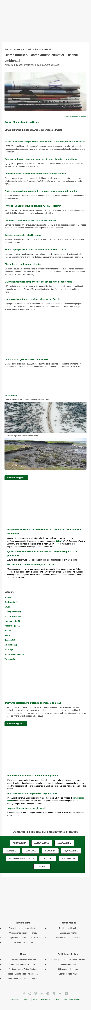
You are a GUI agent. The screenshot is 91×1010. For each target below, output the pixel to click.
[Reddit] (47, 993)
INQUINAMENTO (71, 851)
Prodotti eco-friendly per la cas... (22, 964)
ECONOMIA (31, 851)
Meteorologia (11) (12, 626)
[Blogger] (66, 993)
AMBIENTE (11, 851)
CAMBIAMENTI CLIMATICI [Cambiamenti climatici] (49, 999)
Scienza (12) (10, 640)
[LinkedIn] (42, 993)
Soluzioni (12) (11, 645)
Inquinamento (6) (12, 621)
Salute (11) (9, 635)
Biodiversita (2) (11, 602)
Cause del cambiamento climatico (23, 928)
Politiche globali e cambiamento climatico (68, 960)
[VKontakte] (60, 993)
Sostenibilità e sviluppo (23, 942)
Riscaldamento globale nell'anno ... (23, 974)
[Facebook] (24, 993)
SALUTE (48, 859)
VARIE (42, 866)
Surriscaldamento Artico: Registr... (23, 969)
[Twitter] (35, 993)
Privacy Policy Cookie (72, 999)
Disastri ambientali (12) (15, 616)
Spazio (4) (9, 650)
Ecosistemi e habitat (67, 933)
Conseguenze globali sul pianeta (23, 933)
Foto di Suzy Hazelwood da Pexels (75, 116)
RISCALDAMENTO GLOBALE (21, 859)
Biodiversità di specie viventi (68, 938)
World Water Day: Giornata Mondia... (22, 979)
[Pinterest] (54, 993)
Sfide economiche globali (68, 969)
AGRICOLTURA (19, 843)
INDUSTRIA (50, 851)
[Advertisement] (45, 23)
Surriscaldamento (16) (14, 654)
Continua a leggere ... (16, 478)
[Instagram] (29, 993)
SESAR (59, 541)
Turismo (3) (10, 659)
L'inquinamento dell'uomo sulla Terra (23, 938)
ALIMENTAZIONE (41, 843)
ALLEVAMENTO (64, 843)
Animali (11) (10, 597)
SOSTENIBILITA (68, 859)
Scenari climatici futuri (68, 974)
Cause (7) (9, 607)
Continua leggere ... (15, 724)
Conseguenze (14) (13, 612)
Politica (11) (10, 631)
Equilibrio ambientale (68, 928)
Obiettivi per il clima (68, 964)
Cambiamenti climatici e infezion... (23, 960)
